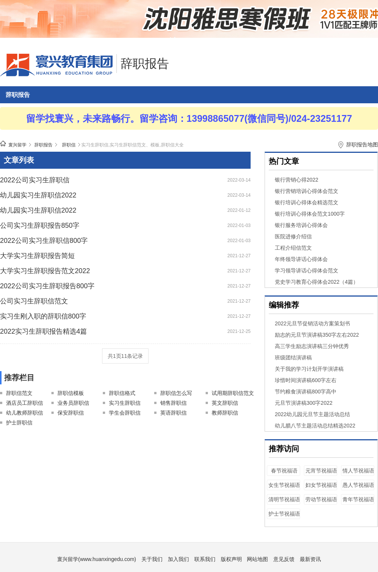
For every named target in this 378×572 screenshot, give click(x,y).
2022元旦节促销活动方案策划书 (312, 323)
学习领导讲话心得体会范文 (306, 270)
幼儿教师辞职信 (24, 413)
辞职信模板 (70, 393)
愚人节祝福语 (358, 485)
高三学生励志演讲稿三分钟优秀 (312, 346)
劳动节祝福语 (321, 499)
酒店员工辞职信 (24, 403)
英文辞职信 (225, 403)
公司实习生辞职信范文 (34, 301)
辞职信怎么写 (176, 393)
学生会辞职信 (125, 413)
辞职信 (69, 145)
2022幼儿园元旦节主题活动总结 (312, 414)
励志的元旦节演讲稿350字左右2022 (317, 335)
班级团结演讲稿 (293, 357)
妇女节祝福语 (321, 485)
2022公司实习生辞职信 (35, 180)
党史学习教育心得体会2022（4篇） (316, 282)
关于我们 (152, 559)
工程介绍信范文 (293, 248)
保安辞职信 (70, 413)
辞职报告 (145, 63)
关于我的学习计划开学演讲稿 (309, 369)
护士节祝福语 (284, 514)
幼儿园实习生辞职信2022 (38, 195)
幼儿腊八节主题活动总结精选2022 (315, 426)
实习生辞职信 (125, 403)
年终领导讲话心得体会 (301, 259)
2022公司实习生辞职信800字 (44, 240)
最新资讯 (310, 559)
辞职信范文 (19, 393)
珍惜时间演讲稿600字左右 (305, 380)
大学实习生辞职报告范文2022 (45, 271)
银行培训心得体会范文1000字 (310, 214)
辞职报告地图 (362, 144)
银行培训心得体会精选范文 (306, 202)
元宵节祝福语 (321, 471)
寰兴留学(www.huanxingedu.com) (96, 559)
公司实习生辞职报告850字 (39, 225)
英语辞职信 (173, 413)
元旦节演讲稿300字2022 (304, 403)
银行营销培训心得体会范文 (306, 191)
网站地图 (257, 559)
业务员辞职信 (73, 403)
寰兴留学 (17, 145)
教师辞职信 (225, 413)
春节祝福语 (284, 471)
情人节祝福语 (358, 471)
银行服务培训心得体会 (301, 225)
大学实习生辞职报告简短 (37, 256)
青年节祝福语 (358, 499)
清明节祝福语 (284, 499)
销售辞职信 (173, 403)
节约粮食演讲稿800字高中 (305, 392)
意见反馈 (283, 559)
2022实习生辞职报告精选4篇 (43, 331)
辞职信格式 (122, 393)
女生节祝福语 (284, 485)
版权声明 (231, 559)
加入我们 (178, 559)
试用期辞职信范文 (233, 393)
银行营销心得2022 (296, 180)
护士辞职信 (19, 423)
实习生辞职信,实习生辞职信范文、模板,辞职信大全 (132, 145)
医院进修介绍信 (293, 236)
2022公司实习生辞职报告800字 (47, 286)
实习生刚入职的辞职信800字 (43, 316)
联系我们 (204, 559)
